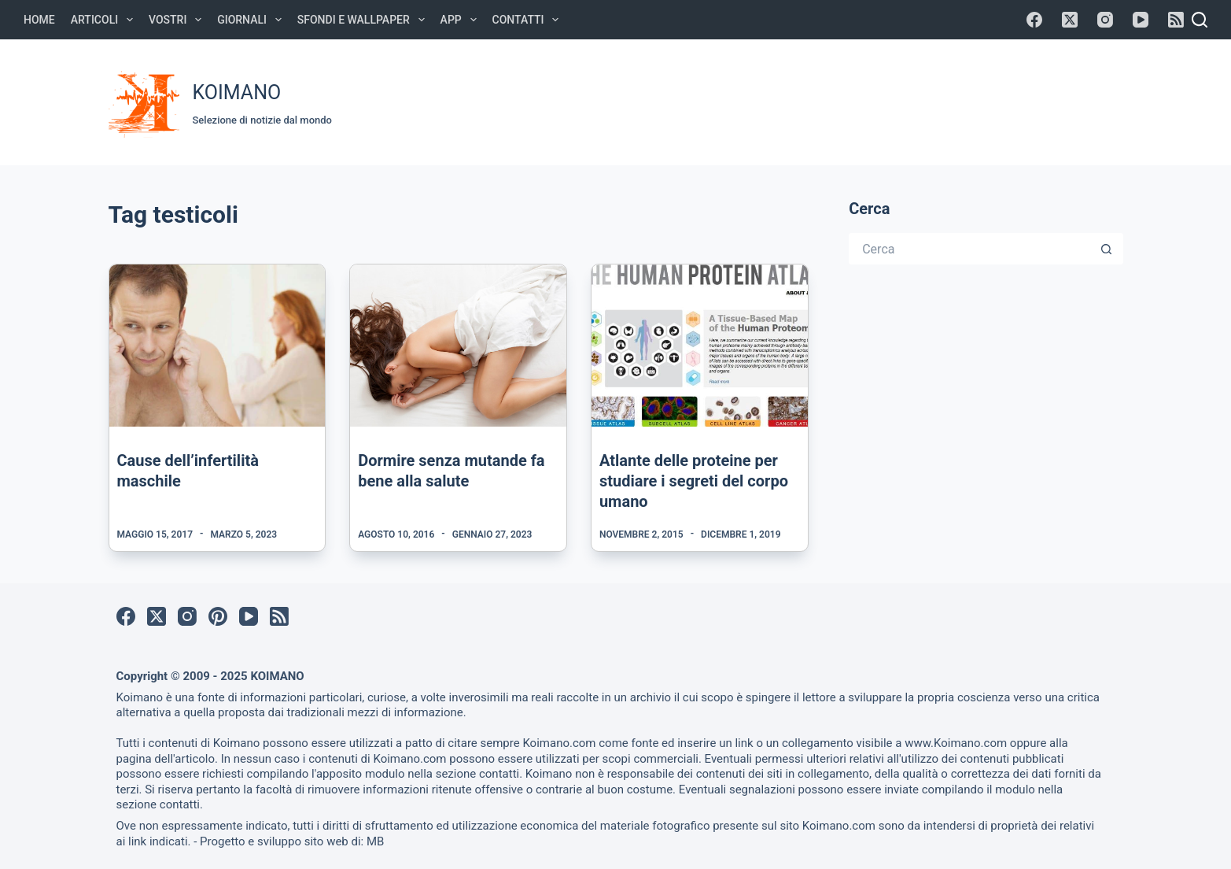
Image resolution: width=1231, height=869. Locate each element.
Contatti (529, 19)
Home (39, 19)
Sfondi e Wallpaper (364, 19)
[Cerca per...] (970, 248)
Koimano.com (558, 743)
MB (375, 841)
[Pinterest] (217, 616)
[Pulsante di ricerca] (1107, 248)
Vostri (178, 19)
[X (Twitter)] (1070, 20)
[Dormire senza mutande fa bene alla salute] (458, 345)
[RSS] (1176, 20)
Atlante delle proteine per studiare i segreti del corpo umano (693, 481)
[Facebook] (1034, 20)
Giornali (252, 19)
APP (461, 19)
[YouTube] (1140, 20)
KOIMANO (237, 92)
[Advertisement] (829, 100)
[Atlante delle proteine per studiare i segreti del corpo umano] (700, 345)
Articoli (105, 19)
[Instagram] (1105, 20)
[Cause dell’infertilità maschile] (217, 345)
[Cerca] (1199, 20)
